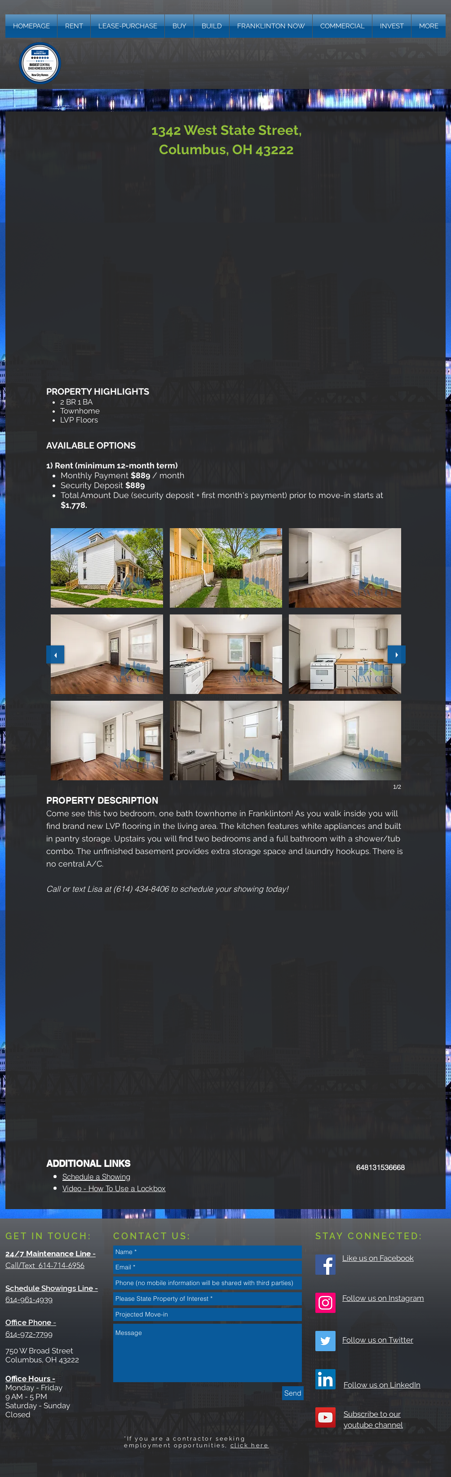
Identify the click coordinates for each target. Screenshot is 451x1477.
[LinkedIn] (325, 1379)
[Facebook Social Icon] (325, 1265)
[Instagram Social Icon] (325, 1303)
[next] (397, 654)
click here (249, 1445)
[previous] (55, 654)
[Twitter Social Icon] (325, 1341)
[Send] (293, 1393)
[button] (428, 26)
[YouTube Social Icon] (325, 1417)
